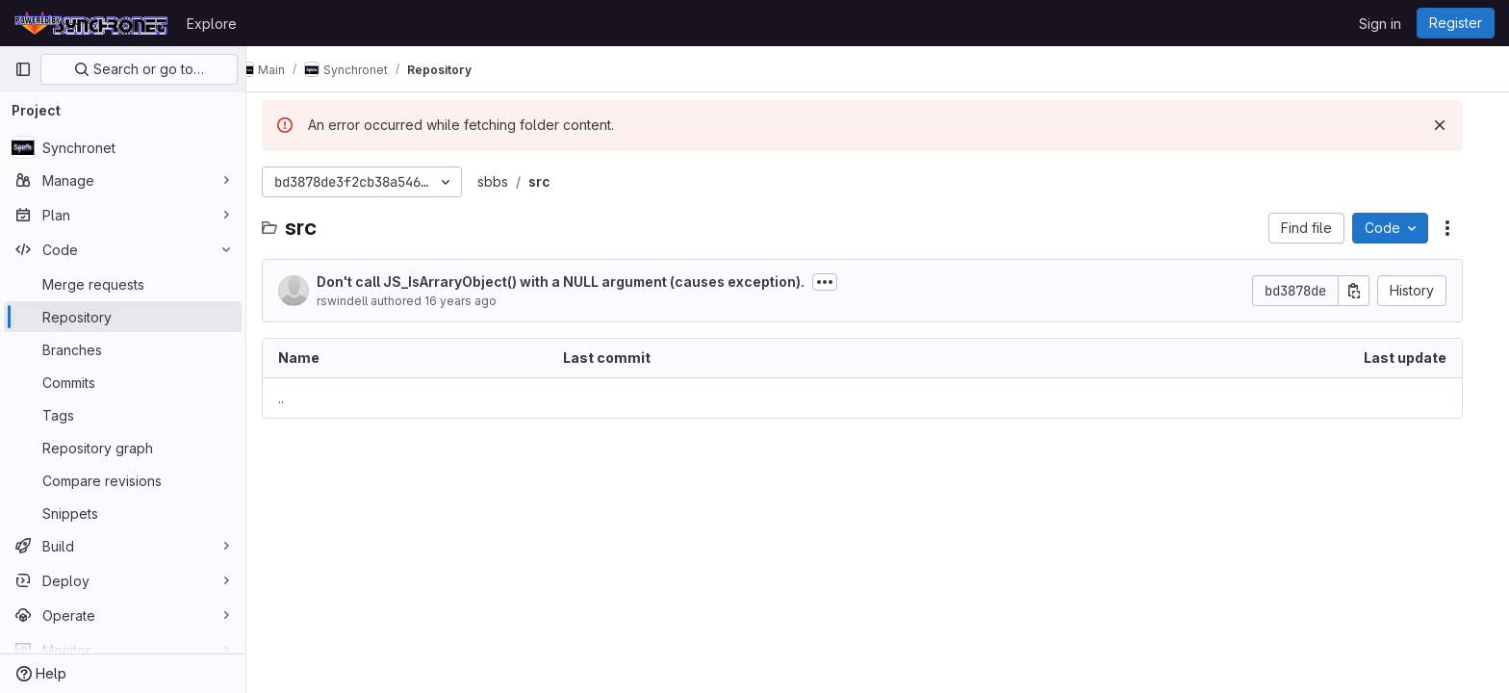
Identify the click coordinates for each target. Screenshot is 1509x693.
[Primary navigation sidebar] (23, 69)
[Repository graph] (123, 447)
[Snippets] (123, 513)
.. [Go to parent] (296, 398)
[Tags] (123, 414)
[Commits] (123, 382)
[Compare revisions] (123, 480)
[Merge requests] (123, 284)
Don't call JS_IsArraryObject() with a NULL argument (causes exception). (576, 281)
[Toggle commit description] (840, 282)
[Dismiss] (1455, 125)
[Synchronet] (123, 147)
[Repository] (123, 316)
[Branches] (123, 349)
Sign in (1380, 23)
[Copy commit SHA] (1369, 290)
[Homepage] (91, 23)
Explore (212, 23)
